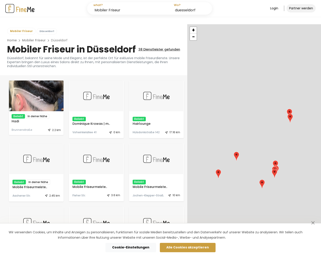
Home (12, 40)
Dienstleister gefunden (159, 49)
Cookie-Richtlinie (240, 237)
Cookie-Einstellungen (130, 247)
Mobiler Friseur (34, 40)
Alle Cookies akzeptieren (187, 247)
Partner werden (301, 8)
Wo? (177, 5)
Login (274, 8)
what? (98, 5)
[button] (275, 164)
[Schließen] (313, 222)
